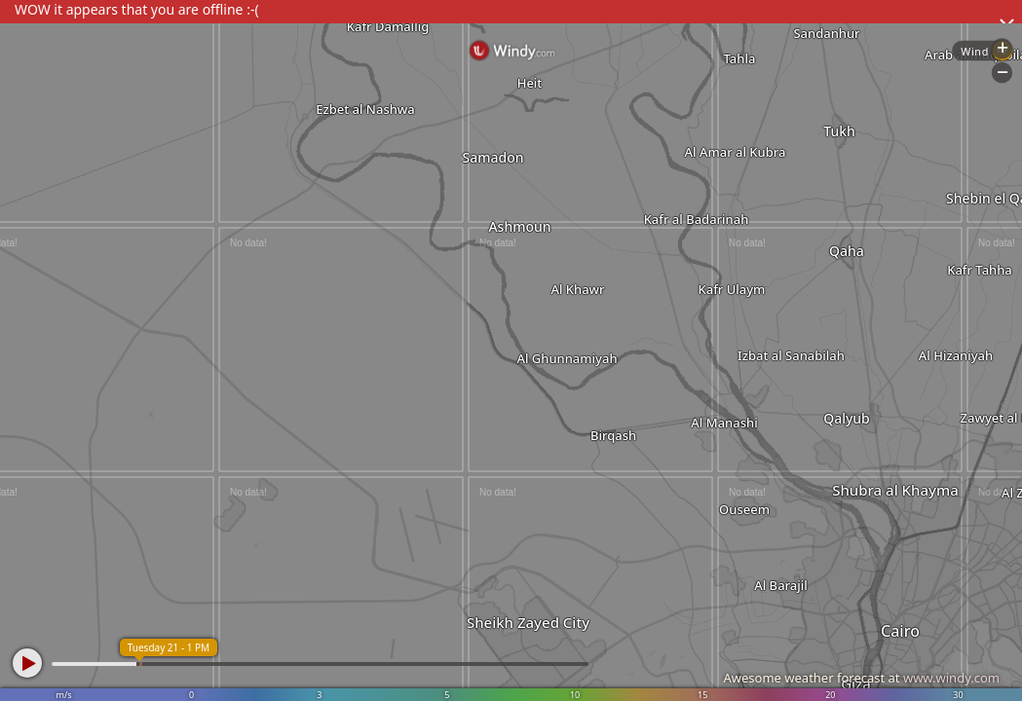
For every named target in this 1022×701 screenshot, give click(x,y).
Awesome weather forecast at (861, 677)
